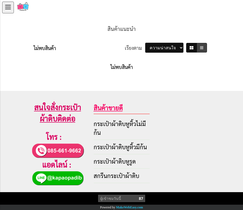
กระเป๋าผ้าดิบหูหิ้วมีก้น (120, 147)
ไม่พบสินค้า (45, 48)
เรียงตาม (135, 48)
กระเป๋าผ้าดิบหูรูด (115, 161)
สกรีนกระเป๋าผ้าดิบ (116, 175)
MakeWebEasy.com (129, 207)
